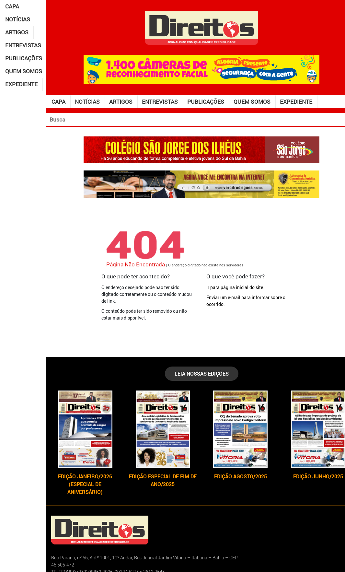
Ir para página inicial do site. (235, 287)
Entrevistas (23, 45)
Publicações (23, 58)
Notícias (17, 19)
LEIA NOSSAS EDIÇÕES (202, 373)
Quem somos (23, 71)
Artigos (17, 32)
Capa (12, 6)
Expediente (21, 84)
